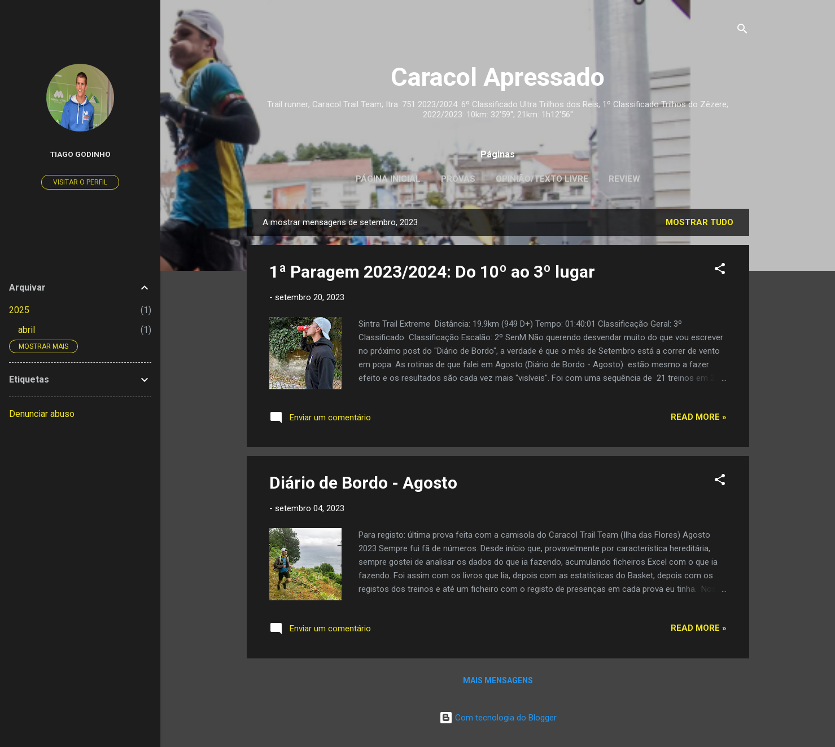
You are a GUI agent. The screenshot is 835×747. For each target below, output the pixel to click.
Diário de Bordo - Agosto (363, 483)
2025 (19, 310)
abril (26, 329)
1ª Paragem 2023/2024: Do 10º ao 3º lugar (432, 272)
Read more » (699, 417)
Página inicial (388, 179)
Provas (458, 179)
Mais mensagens (498, 680)
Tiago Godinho (80, 154)
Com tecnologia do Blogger (498, 718)
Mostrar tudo (699, 222)
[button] (720, 270)
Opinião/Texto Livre (542, 179)
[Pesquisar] (742, 31)
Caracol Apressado (498, 77)
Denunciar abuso (42, 413)
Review (624, 179)
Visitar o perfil (80, 182)
